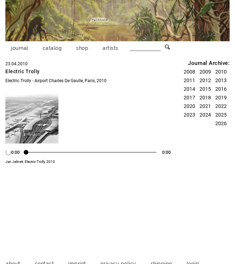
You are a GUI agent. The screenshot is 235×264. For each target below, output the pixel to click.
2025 (221, 115)
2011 (189, 80)
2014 (189, 89)
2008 (189, 72)
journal (19, 48)
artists (110, 48)
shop (82, 48)
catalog (52, 48)
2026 (221, 123)
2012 (205, 80)
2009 (205, 72)
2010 (221, 72)
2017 (189, 97)
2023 (189, 115)
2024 (205, 115)
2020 (189, 106)
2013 (221, 80)
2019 (221, 97)
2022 (221, 106)
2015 (205, 89)
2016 (221, 89)
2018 (205, 97)
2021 (205, 106)
